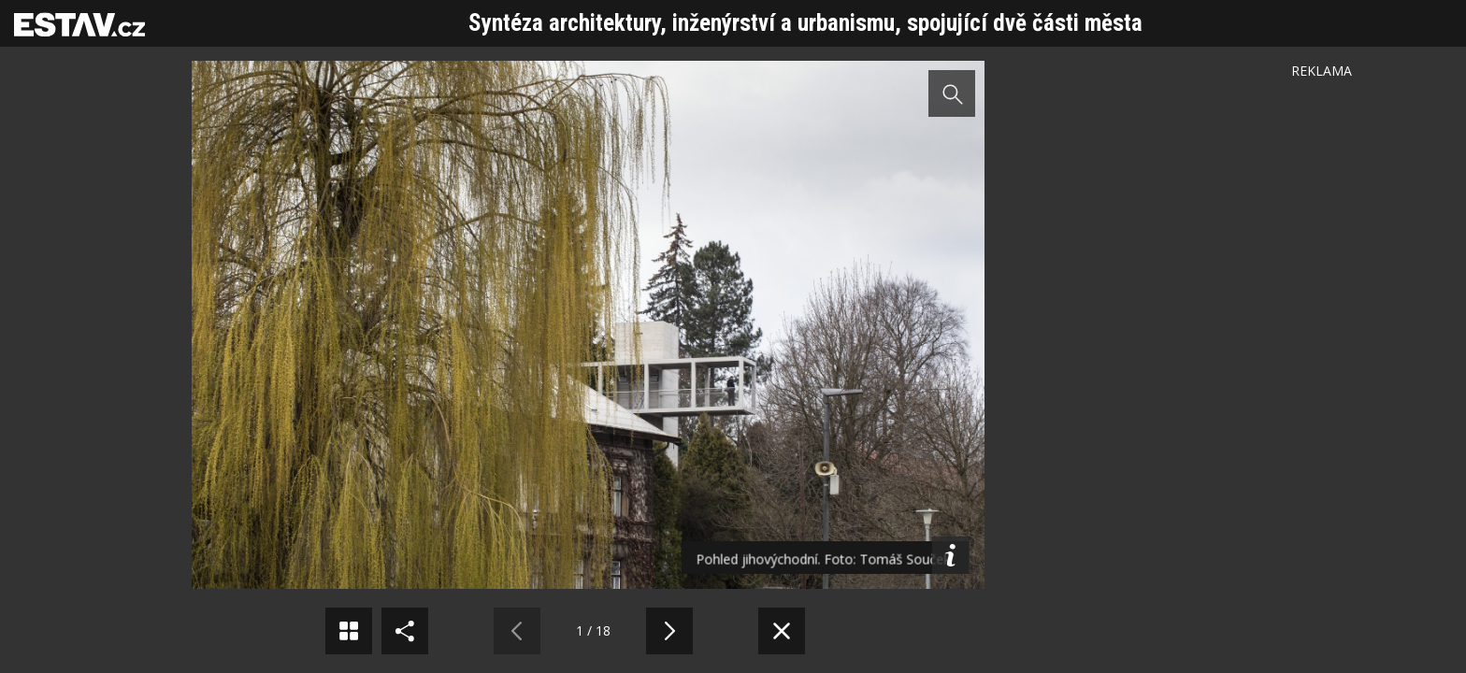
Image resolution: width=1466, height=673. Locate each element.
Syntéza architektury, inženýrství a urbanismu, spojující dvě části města (805, 22)
